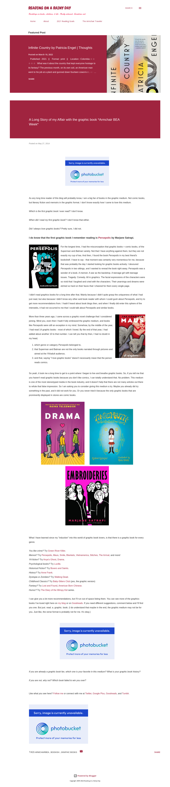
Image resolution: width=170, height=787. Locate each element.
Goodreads (77, 603)
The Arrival (104, 555)
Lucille (57, 564)
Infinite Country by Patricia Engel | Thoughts (60, 48)
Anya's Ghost (49, 559)
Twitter (88, 693)
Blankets (70, 555)
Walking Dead (61, 577)
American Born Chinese (70, 586)
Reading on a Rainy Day (49, 8)
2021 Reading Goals (64, 21)
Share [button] (31, 79)
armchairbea (42, 752)
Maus (55, 555)
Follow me (58, 693)
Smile (62, 555)
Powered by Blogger (85, 775)
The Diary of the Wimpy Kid (54, 590)
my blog (62, 603)
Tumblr (125, 693)
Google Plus (99, 693)
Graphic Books (69, 752)
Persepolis (104, 237)
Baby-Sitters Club (61, 581)
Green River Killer (56, 551)
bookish (55, 752)
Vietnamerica (82, 555)
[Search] (128, 8)
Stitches (94, 555)
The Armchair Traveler (91, 21)
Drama (60, 559)
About (44, 21)
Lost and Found (49, 586)
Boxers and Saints (59, 568)
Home (31, 21)
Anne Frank (46, 572)
